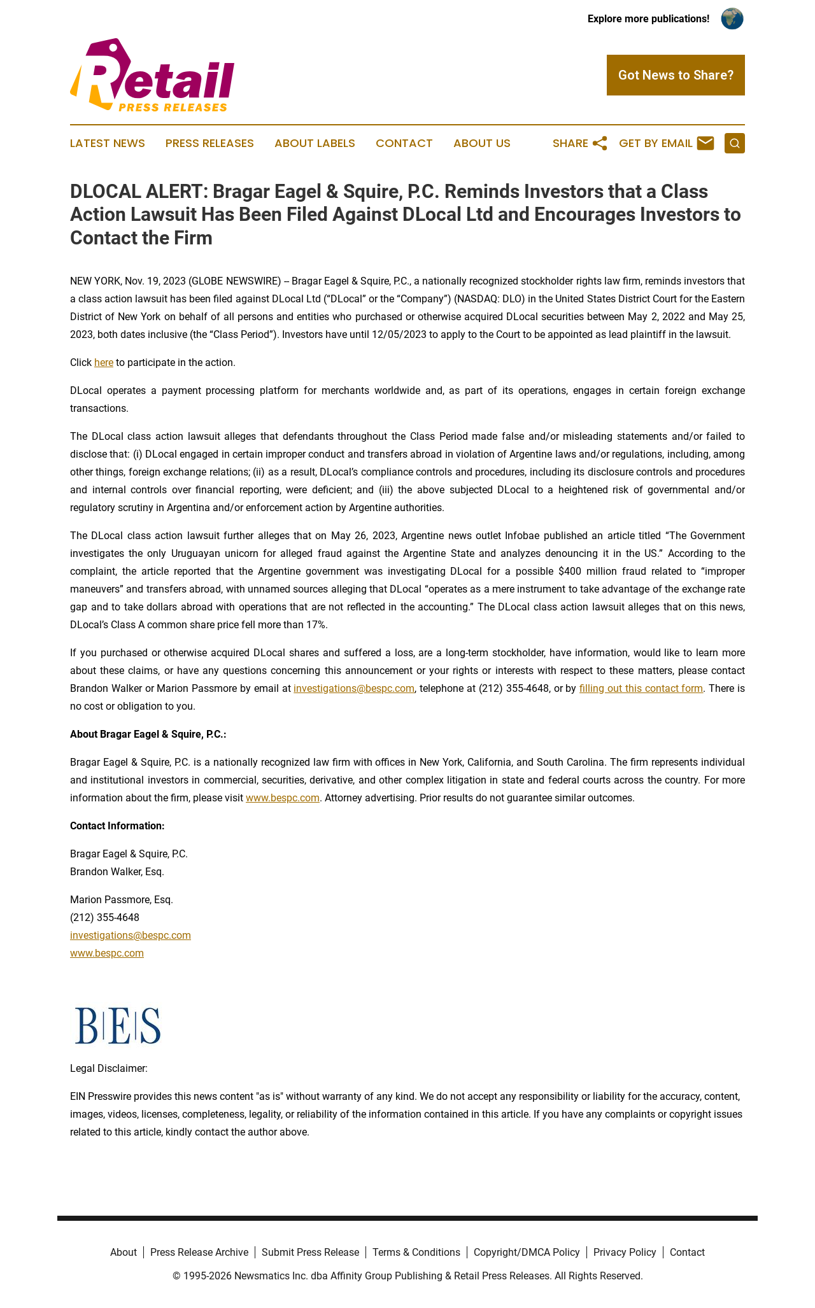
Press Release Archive (199, 1252)
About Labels (314, 143)
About (123, 1252)
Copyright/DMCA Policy (527, 1252)
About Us (482, 143)
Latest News (107, 143)
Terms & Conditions (416, 1252)
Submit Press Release (310, 1252)
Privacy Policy (624, 1252)
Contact (404, 143)
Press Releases (210, 143)
